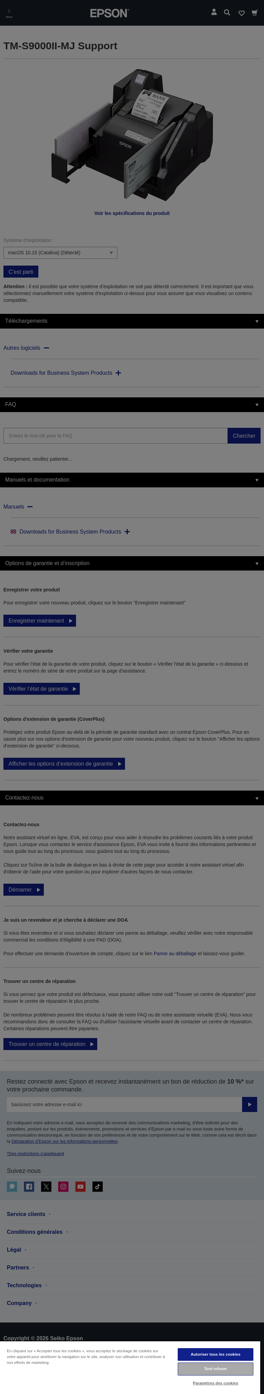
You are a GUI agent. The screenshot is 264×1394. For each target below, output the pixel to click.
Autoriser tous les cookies (215, 1354)
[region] (130, 1367)
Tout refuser (215, 1369)
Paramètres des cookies (215, 1383)
